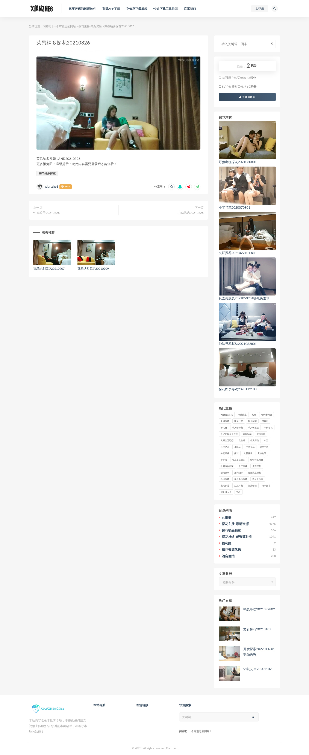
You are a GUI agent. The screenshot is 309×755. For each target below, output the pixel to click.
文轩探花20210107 (257, 629)
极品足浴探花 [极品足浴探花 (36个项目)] (238, 459)
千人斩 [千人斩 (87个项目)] (224, 427)
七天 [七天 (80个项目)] (254, 414)
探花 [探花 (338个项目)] (236, 453)
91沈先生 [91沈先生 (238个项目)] (242, 414)
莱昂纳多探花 (47, 173)
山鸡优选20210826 (191, 212)
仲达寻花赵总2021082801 (238, 344)
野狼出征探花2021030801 (238, 162)
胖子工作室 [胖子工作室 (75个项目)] (257, 479)
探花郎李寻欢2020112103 (238, 389)
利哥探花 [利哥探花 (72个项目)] (252, 421)
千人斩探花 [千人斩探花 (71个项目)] (237, 427)
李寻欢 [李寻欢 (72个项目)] (224, 459)
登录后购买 (247, 96)
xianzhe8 (52, 186)
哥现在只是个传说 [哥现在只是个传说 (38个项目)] (229, 434)
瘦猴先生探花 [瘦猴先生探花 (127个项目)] (254, 472)
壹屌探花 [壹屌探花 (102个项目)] (247, 434)
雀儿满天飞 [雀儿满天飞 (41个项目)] (226, 492)
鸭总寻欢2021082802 (259, 609)
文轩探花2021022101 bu (237, 253)
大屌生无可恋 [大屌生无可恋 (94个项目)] (227, 440)
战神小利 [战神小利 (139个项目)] (264, 447)
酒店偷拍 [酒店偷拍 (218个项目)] (252, 485)
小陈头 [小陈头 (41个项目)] (237, 447)
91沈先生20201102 (257, 669)
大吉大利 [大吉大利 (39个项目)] (261, 434)
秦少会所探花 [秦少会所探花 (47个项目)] (240, 479)
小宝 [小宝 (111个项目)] (266, 440)
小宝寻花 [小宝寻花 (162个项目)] (225, 447)
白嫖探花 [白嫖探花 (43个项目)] (225, 479)
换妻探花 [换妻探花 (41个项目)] (225, 453)
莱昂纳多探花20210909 (93, 268)
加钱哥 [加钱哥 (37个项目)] (265, 421)
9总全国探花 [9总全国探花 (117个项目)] (227, 414)
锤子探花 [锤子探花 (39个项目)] (266, 485)
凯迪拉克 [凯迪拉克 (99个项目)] (238, 421)
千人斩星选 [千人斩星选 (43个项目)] (253, 427)
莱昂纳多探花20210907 (49, 268)
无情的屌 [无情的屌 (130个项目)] (262, 453)
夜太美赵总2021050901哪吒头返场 (244, 298)
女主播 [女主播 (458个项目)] (242, 440)
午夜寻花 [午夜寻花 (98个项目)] (268, 427)
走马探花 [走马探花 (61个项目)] (225, 485)
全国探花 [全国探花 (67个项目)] (225, 421)
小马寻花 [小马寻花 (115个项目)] (250, 447)
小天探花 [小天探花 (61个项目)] (254, 440)
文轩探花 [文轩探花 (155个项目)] (248, 453)
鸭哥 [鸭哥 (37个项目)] (238, 492)
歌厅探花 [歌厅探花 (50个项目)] (243, 466)
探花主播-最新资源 (90, 26)
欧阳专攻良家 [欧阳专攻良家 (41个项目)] (227, 466)
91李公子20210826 (46, 212)
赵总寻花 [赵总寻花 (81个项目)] (238, 485)
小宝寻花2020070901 (234, 207)
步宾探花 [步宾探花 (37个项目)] (256, 466)
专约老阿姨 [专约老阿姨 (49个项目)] (266, 414)
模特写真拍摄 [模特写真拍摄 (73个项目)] (256, 459)
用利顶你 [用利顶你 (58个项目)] (238, 472)
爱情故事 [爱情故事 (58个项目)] (225, 472)
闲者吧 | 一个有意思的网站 (59, 26)
